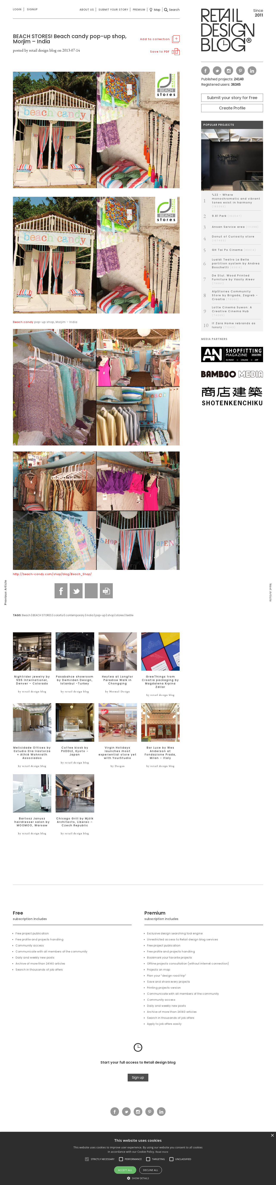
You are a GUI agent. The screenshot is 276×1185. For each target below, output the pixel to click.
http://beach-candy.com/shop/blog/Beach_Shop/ (52, 574)
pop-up (100, 615)
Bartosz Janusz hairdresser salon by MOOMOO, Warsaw (32, 822)
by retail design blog (32, 691)
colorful (59, 615)
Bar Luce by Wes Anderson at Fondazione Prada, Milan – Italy (160, 753)
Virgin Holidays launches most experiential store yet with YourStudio (118, 753)
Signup (32, 9)
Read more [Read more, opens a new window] (161, 1151)
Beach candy (23, 322)
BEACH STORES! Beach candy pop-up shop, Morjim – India (69, 39)
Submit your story (113, 9)
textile (129, 615)
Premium (139, 9)
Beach (26, 615)
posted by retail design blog (34, 50)
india (89, 615)
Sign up (138, 1077)
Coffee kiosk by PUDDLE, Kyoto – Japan (75, 751)
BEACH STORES (42, 615)
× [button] (272, 1135)
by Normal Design (117, 691)
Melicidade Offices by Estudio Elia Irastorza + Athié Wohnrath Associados (32, 753)
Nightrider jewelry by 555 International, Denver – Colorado (32, 680)
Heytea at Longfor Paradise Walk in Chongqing (117, 680)
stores (120, 615)
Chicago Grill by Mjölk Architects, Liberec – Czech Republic (75, 822)
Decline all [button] (150, 1170)
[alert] (138, 1158)
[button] (87, 1159)
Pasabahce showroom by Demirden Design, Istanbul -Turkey (75, 680)
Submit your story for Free (232, 97)
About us (87, 9)
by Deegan (118, 766)
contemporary (75, 615)
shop (110, 615)
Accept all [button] (125, 1170)
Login (17, 9)
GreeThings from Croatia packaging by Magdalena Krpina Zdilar (160, 682)
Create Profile (232, 108)
